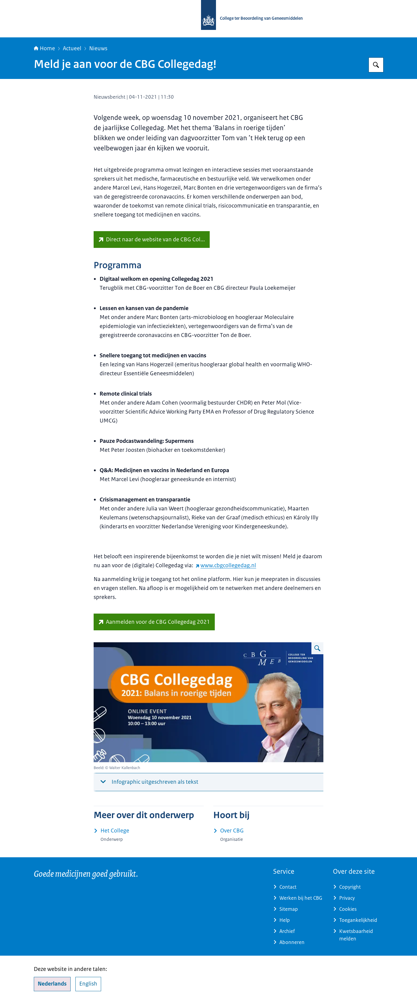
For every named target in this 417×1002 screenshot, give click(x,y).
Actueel (72, 48)
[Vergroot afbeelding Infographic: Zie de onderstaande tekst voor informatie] (317, 648)
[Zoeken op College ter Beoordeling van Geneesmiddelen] (376, 65)
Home (44, 48)
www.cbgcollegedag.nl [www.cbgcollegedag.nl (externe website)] (226, 565)
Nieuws (98, 48)
